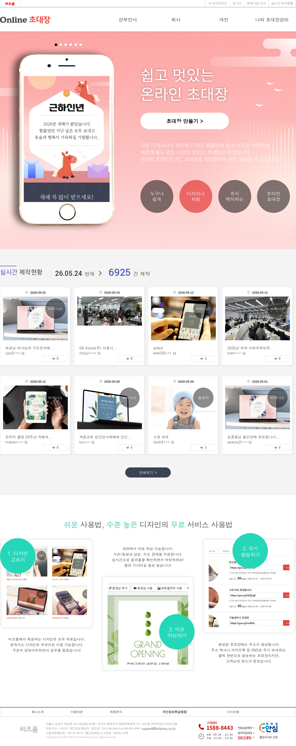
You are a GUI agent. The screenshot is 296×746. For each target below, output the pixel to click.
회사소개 (38, 712)
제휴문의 (116, 712)
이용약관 (77, 712)
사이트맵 (233, 712)
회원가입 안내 (256, 3)
